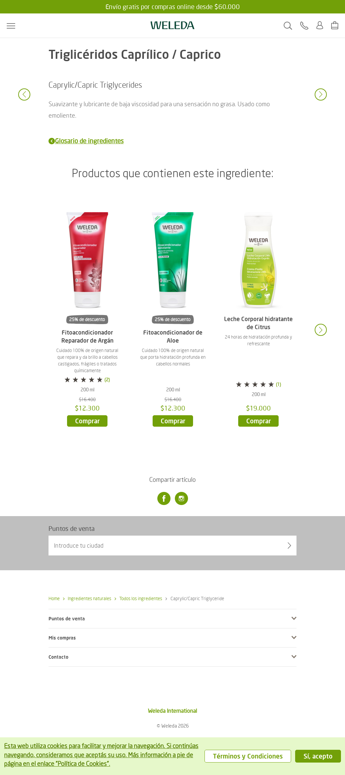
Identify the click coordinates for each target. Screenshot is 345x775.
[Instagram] (181, 498)
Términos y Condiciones (248, 756)
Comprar (87, 421)
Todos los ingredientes (138, 598)
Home (54, 598)
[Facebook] (163, 498)
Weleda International (172, 710)
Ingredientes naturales (87, 598)
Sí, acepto (318, 756)
